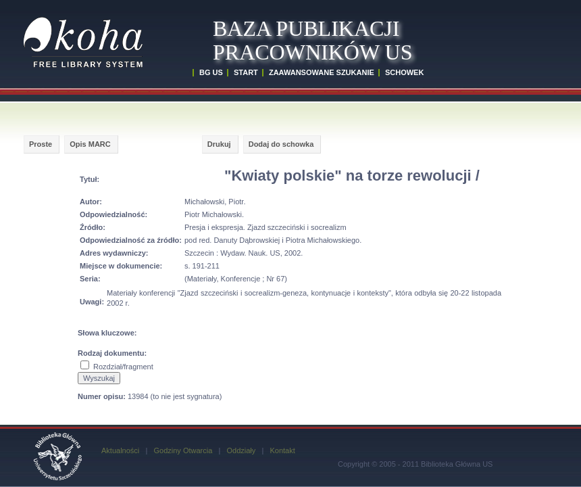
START (246, 72)
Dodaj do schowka (281, 144)
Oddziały (240, 450)
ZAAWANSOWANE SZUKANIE (321, 72)
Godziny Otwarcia (182, 450)
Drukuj (219, 144)
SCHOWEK (404, 72)
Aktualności (120, 450)
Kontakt (282, 450)
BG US (211, 72)
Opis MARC (90, 144)
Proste (40, 144)
